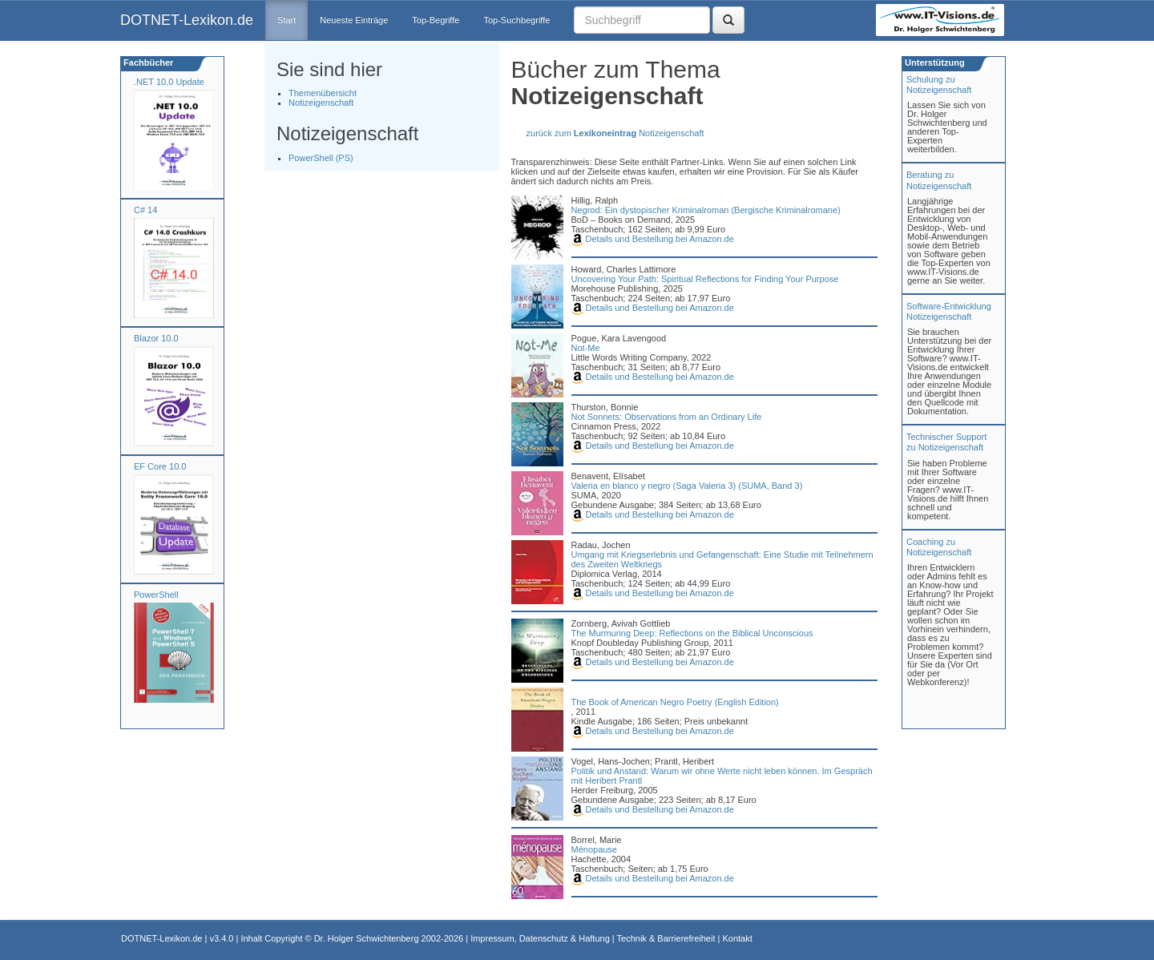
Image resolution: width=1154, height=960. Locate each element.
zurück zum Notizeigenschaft (615, 133)
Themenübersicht (322, 93)
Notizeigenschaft (320, 102)
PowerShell (156, 594)
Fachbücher (147, 62)
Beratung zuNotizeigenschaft (938, 180)
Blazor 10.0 (156, 338)
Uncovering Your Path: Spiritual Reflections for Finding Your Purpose (705, 279)
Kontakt (737, 938)
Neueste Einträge (354, 20)
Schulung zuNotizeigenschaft (938, 85)
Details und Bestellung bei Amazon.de (652, 239)
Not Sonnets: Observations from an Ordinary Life (666, 417)
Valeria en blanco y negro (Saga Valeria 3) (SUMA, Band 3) (687, 485)
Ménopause (594, 849)
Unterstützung (933, 62)
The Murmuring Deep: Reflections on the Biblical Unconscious (692, 633)
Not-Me (585, 348)
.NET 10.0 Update (169, 82)
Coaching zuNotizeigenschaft (938, 547)
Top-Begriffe (435, 20)
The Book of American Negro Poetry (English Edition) (675, 702)
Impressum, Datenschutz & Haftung (540, 938)
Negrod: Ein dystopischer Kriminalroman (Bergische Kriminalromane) (706, 210)
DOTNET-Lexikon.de (186, 20)
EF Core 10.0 (160, 466)
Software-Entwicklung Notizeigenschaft (948, 311)
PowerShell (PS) (320, 158)
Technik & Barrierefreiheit (666, 938)
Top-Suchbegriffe (516, 20)
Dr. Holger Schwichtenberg (366, 938)
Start (286, 20)
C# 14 (145, 210)
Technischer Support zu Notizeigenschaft (946, 442)
